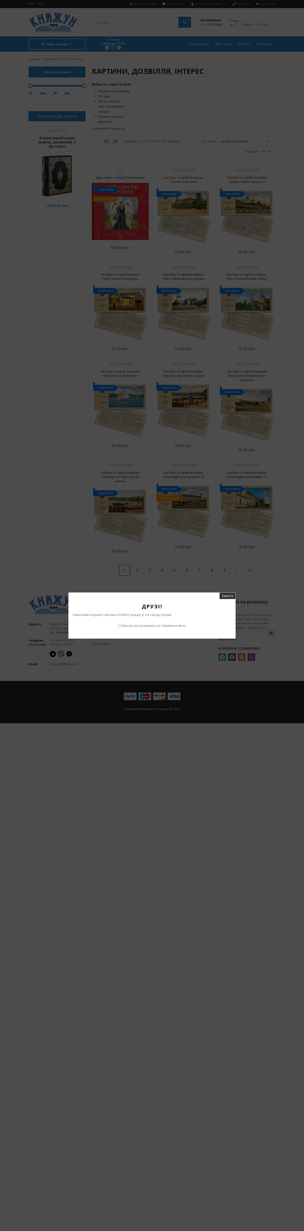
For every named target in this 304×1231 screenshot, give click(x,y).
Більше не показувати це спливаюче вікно (154, 625)
